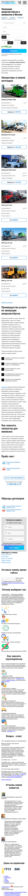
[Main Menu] (25, 2)
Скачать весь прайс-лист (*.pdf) (13, 469)
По (14, 220)
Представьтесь (20, 578)
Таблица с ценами (5, 560)
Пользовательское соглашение (12, 895)
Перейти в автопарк (7, 302)
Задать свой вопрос (6, 779)
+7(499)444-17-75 (20, 678)
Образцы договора (6, 562)
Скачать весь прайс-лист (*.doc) (13, 462)
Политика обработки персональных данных (15, 892)
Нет (10, 42)
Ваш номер (19, 580)
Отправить (4, 584)
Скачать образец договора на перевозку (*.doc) (13, 506)
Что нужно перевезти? (8, 23)
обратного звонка (15, 775)
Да (4, 42)
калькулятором (5, 681)
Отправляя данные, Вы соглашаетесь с (12, 544)
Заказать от (14, 112)
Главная (6, 876)
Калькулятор (7, 877)
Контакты (6, 881)
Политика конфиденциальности (12, 893)
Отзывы (6, 880)
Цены (5, 879)
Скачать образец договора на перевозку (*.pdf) (13, 510)
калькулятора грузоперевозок (14, 777)
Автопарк (12, 17)
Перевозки (4, 17)
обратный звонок (10, 680)
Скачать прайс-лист (6, 554)
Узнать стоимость (14, 548)
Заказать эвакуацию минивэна (14, 478)
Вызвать (14, 51)
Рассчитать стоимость (7, 558)
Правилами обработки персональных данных (12, 545)
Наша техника (4, 556)
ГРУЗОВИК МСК (8, 3)
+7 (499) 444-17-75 (14, 484)
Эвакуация (20, 17)
